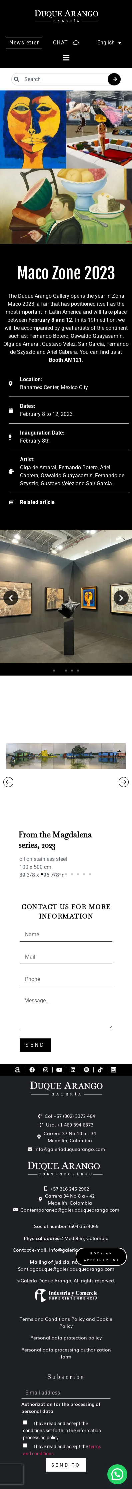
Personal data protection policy (66, 1337)
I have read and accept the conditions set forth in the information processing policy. (62, 1430)
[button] (66, 57)
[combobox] (66, 79)
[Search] (114, 79)
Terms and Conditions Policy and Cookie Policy (66, 1322)
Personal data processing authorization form (66, 1353)
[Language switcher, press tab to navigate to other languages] (106, 42)
